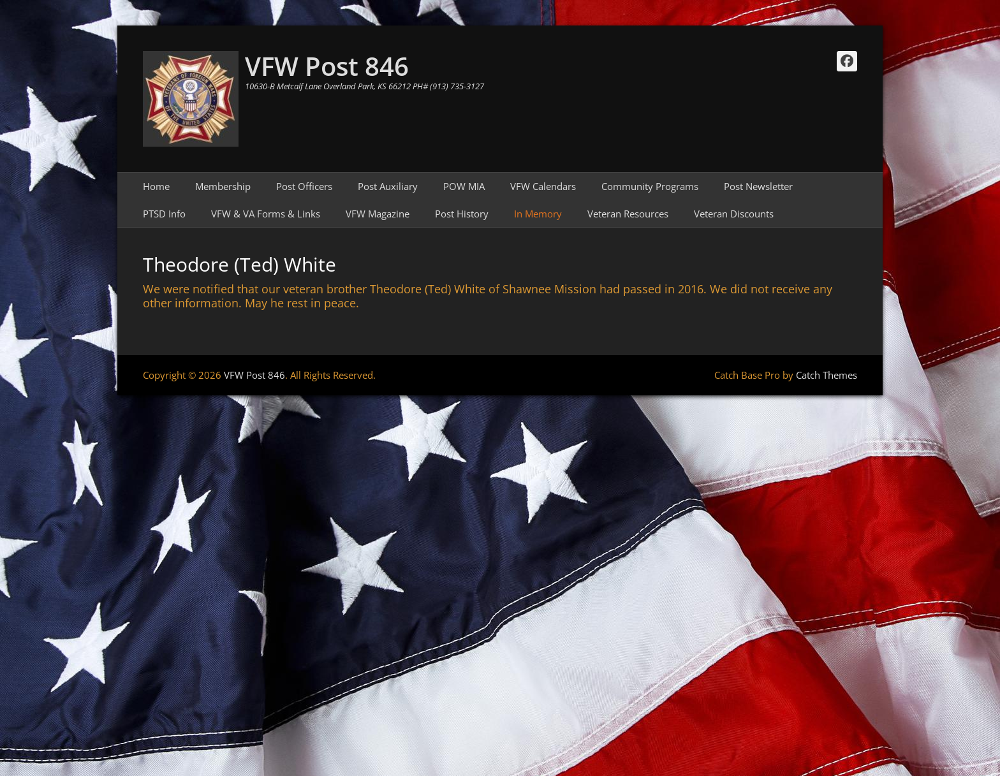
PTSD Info (164, 213)
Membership (223, 186)
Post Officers (304, 186)
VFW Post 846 (327, 66)
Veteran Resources (627, 213)
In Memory (538, 213)
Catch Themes (826, 375)
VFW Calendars (543, 186)
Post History (462, 213)
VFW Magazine (377, 213)
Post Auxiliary (388, 186)
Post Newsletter (758, 186)
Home (156, 186)
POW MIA (464, 186)
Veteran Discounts (734, 213)
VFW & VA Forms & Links (265, 213)
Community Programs (649, 186)
